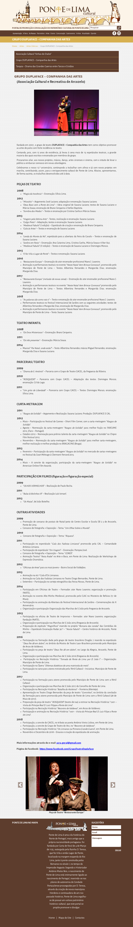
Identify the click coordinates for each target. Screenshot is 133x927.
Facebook (114, 33)
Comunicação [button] (60, 33)
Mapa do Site (65, 918)
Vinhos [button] (78, 33)
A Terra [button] (25, 33)
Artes (22, 46)
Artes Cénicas (32, 46)
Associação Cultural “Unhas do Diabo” (33, 54)
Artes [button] (47, 33)
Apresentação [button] (17, 33)
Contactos (79, 918)
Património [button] (40, 33)
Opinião (93, 33)
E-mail (119, 33)
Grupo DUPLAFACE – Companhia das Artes (36, 60)
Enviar (118, 850)
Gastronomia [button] (70, 33)
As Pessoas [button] (32, 33)
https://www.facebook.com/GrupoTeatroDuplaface (67, 749)
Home (14, 46)
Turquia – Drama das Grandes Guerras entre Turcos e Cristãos (45, 66)
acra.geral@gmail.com (68, 743)
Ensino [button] (53, 33)
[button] (20, 784)
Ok (119, 28)
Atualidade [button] (86, 33)
